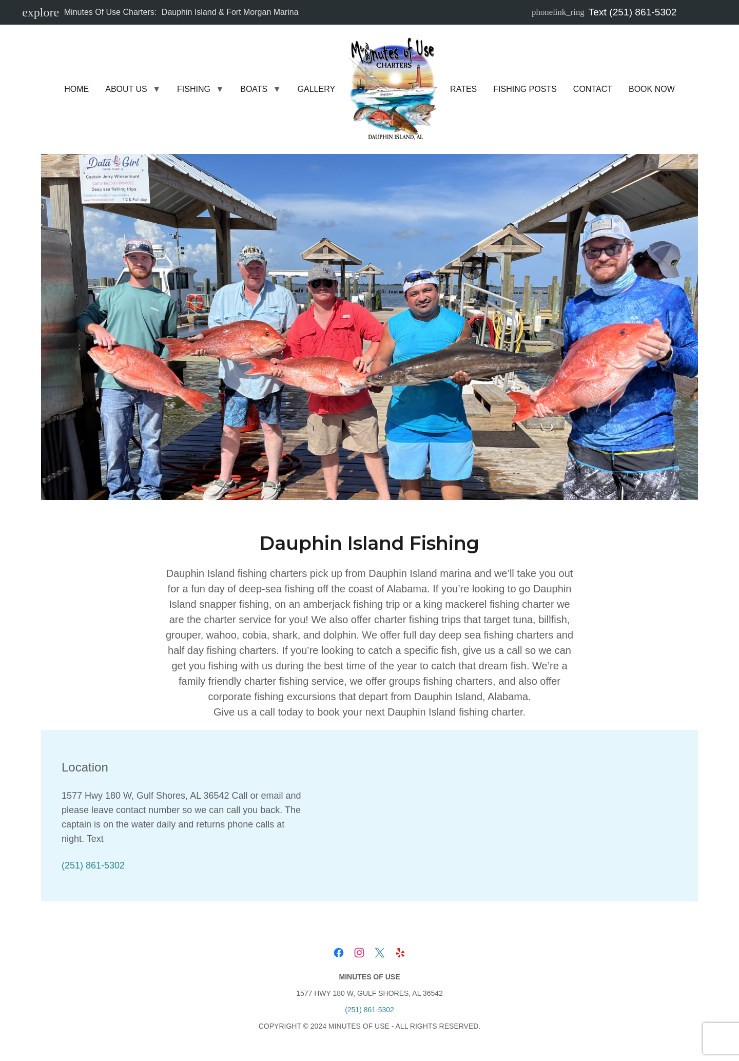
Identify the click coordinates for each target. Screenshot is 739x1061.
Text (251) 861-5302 (604, 12)
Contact (592, 89)
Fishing (193, 89)
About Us (126, 89)
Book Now (652, 89)
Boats (253, 89)
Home (76, 89)
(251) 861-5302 (93, 865)
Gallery (317, 89)
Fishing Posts (525, 89)
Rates (463, 89)
